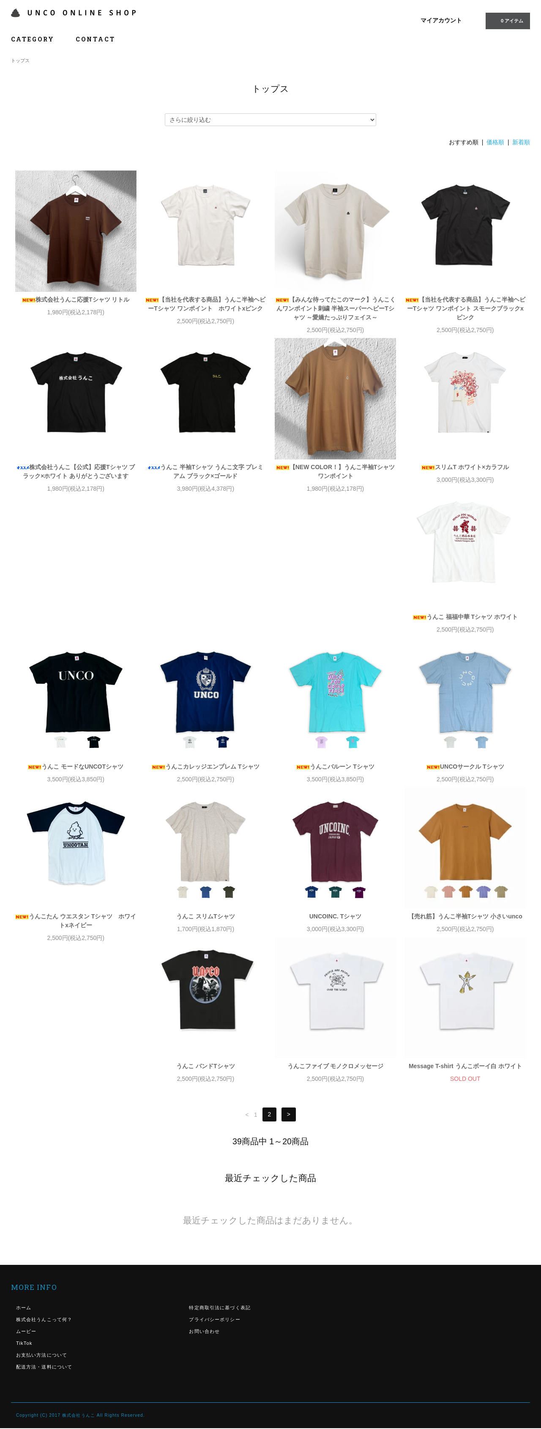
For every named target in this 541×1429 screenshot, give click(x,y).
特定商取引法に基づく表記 (219, 1175)
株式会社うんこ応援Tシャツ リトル (75, 299)
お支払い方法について (41, 1223)
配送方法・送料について (44, 1234)
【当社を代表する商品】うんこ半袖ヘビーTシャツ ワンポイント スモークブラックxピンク (465, 308)
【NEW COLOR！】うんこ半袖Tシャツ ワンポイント (335, 471)
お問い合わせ (204, 1199)
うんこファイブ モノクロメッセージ (335, 934)
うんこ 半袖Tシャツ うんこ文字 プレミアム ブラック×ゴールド (205, 471)
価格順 (495, 142)
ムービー (26, 1199)
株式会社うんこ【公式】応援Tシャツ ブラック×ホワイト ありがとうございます (75, 471)
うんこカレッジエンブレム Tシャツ (335, 625)
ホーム (23, 1175)
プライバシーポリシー (214, 1187)
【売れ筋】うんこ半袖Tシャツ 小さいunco (76, 934)
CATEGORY (37, 39)
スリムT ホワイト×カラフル (465, 467)
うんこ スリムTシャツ (335, 775)
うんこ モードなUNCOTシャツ (206, 625)
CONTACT (95, 39)
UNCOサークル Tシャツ (76, 775)
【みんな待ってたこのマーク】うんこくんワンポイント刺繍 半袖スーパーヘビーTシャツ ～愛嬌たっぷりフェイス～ (336, 308)
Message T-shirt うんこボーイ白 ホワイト (465, 934)
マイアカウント (441, 20)
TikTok (24, 1211)
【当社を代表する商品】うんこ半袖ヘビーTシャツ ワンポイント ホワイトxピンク (205, 304)
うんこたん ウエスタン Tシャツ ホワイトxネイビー (205, 780)
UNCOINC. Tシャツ (465, 775)
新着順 (521, 142)
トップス (20, 60)
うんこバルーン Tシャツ (465, 625)
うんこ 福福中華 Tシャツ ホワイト (75, 625)
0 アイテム (507, 20)
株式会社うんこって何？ (44, 1187)
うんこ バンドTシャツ (205, 934)
